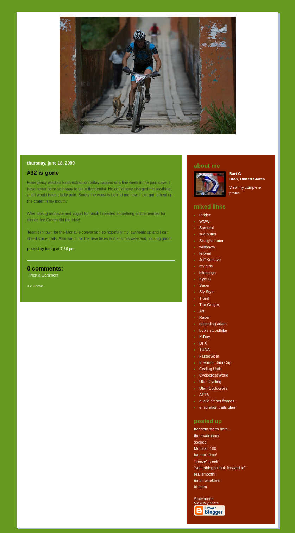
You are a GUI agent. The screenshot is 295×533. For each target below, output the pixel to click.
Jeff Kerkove (210, 260)
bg (33, 82)
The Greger (209, 305)
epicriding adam (213, 324)
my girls (206, 266)
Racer (204, 317)
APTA (204, 394)
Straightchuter (211, 240)
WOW (204, 221)
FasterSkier (209, 356)
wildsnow (207, 247)
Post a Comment (44, 275)
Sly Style (206, 292)
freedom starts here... (212, 429)
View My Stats (206, 503)
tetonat (205, 253)
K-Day (204, 337)
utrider (204, 215)
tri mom (200, 487)
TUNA (204, 349)
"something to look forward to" (220, 468)
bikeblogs (207, 273)
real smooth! (204, 474)
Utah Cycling (210, 381)
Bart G (235, 174)
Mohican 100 (205, 448)
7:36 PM (68, 249)
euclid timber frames (216, 401)
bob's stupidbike (213, 330)
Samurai (206, 227)
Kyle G (205, 279)
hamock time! (205, 455)
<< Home (35, 286)
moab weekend (207, 480)
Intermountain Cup (215, 362)
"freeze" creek (206, 461)
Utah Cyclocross (213, 388)
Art (201, 311)
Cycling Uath (210, 369)
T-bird (204, 298)
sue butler (207, 234)
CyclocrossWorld (213, 375)
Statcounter (204, 499)
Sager (204, 285)
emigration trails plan (217, 407)
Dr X (203, 343)
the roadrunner (206, 436)
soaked (200, 442)
